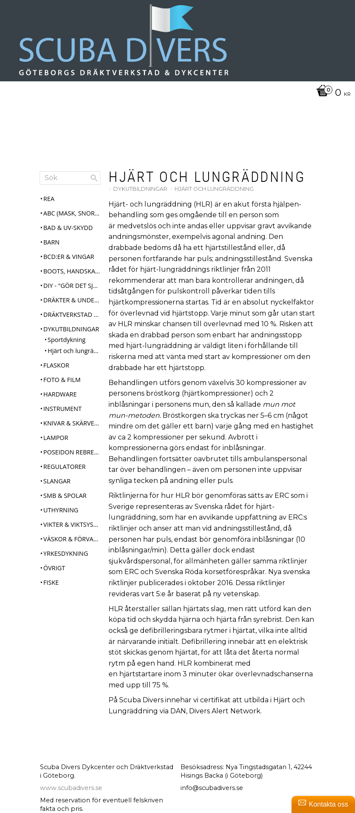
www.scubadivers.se (71, 792)
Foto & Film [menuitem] (62, 384)
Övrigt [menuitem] (54, 572)
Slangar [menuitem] (57, 485)
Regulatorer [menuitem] (64, 471)
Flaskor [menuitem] (56, 369)
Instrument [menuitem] (62, 413)
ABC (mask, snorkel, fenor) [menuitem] (71, 217)
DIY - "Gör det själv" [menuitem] (71, 290)
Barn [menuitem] (51, 246)
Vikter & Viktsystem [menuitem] (71, 529)
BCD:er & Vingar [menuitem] (68, 261)
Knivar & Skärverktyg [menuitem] (71, 427)
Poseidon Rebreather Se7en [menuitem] (71, 456)
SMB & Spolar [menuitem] (64, 500)
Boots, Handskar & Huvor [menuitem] (71, 275)
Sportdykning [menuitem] (67, 344)
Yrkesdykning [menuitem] (65, 558)
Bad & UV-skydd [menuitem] (68, 232)
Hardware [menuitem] (60, 398)
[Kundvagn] (331, 93)
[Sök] (94, 182)
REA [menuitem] (48, 203)
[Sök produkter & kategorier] (70, 182)
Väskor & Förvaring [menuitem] (71, 543)
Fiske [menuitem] (51, 587)
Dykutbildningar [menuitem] (71, 333)
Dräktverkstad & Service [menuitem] (71, 319)
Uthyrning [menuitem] (60, 514)
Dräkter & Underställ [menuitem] (71, 304)
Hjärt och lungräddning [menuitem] (74, 355)
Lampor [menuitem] (55, 442)
